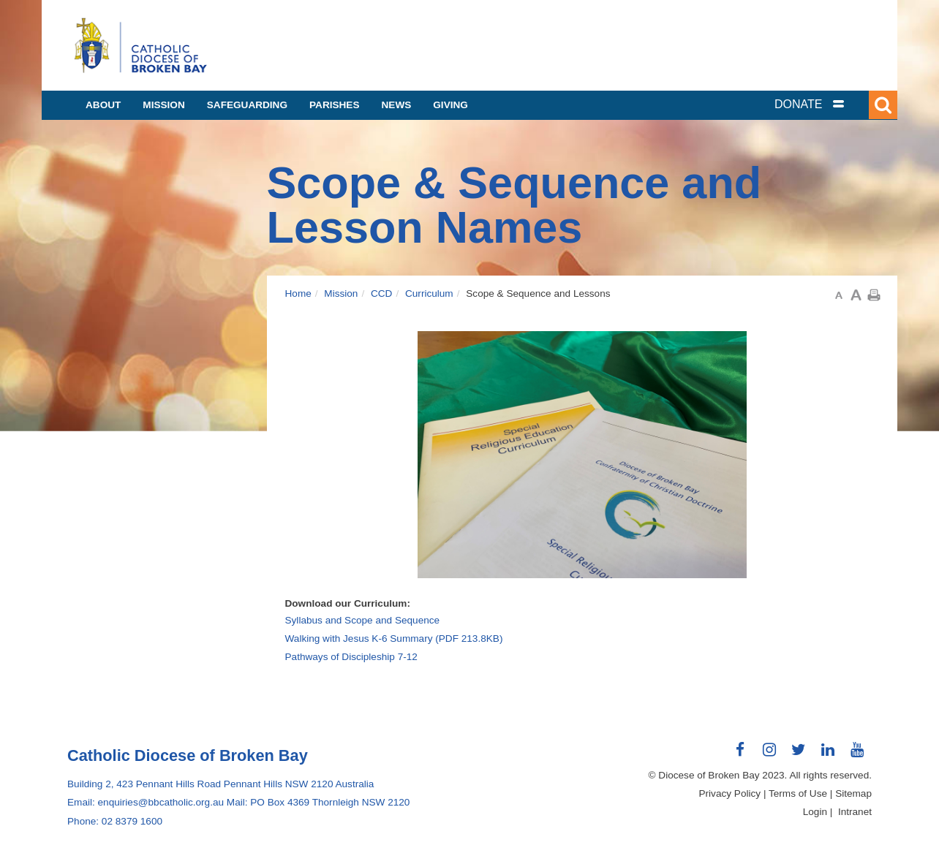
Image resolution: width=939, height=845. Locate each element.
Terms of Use (798, 793)
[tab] (828, 104)
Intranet (855, 811)
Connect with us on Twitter (799, 755)
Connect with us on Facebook (740, 755)
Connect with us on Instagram (769, 755)
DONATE (798, 104)
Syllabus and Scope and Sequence (362, 620)
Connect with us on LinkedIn (828, 755)
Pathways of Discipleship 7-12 (351, 656)
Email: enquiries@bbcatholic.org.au (145, 802)
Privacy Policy (730, 793)
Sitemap (853, 793)
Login (815, 811)
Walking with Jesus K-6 (394, 638)
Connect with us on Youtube (857, 755)
